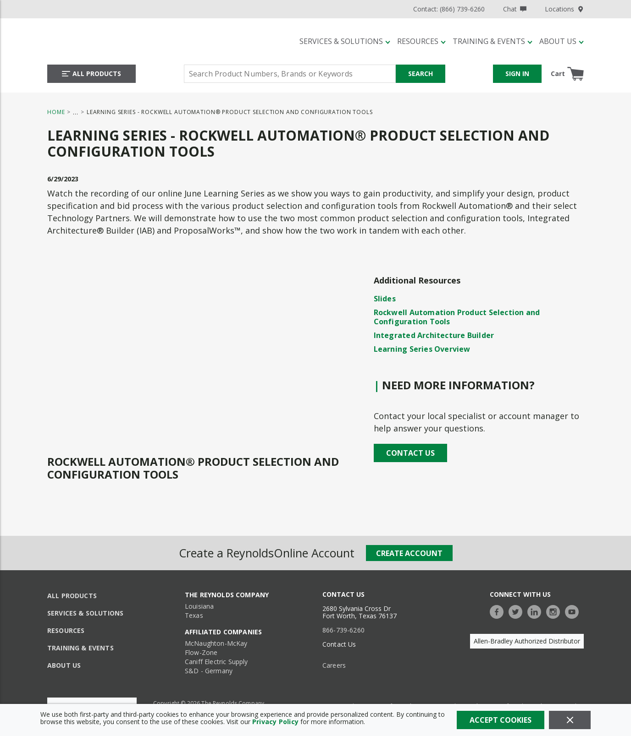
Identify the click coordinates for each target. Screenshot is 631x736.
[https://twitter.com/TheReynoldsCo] (518, 611)
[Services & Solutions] (344, 41)
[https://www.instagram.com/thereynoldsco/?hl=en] (555, 611)
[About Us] (561, 41)
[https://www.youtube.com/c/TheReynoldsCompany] (574, 611)
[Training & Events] (492, 41)
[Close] (570, 720)
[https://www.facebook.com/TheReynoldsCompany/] (499, 611)
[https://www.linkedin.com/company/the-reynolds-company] (536, 611)
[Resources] (421, 41)
